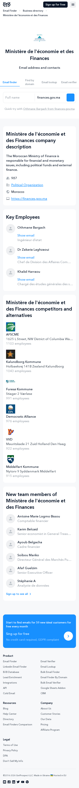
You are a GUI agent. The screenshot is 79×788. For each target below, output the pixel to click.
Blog (5, 708)
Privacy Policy (10, 750)
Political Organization (27, 185)
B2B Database (11, 671)
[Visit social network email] (4, 781)
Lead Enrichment (12, 677)
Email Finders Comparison (17, 724)
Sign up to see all (17, 594)
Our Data (46, 719)
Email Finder (10, 10)
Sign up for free (55, 4)
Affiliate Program (50, 729)
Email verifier (69, 82)
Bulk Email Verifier (51, 682)
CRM (43, 693)
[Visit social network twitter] (18, 781)
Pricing (44, 724)
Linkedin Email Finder (15, 666)
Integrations (10, 682)
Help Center (10, 713)
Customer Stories (50, 713)
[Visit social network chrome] (27, 781)
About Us (46, 708)
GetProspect (6, 4)
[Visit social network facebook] (9, 781)
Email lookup (49, 82)
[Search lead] (70, 97)
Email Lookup (48, 666)
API (5, 687)
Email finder (10, 82)
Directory (8, 719)
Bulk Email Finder (50, 671)
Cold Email (9, 693)
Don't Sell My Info (13, 760)
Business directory (33, 10)
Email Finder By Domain (54, 677)
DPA (5, 755)
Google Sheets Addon (53, 687)
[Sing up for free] (68, 636)
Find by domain (29, 82)
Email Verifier (48, 661)
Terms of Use (10, 744)
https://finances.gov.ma (29, 198)
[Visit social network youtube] (22, 781)
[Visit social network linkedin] (13, 781)
